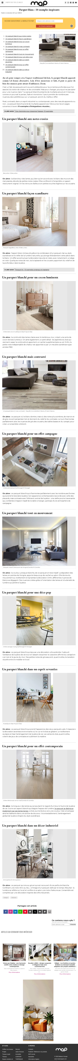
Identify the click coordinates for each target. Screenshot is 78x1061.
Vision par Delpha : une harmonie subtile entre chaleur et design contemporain (14, 964)
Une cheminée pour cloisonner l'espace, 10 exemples (34, 111)
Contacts (30, 1037)
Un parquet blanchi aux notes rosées (18, 36)
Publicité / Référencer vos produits (37, 1040)
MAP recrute (31, 1042)
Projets (4, 1040)
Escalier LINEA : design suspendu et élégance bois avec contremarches (39, 964)
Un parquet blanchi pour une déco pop (19, 57)
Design (6, 897)
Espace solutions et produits (7, 1049)
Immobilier (18, 1042)
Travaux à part (6, 1042)
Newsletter (31, 1045)
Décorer (14, 897)
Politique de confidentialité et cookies (38, 1050)
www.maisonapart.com (60, 1047)
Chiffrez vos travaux (7, 1037)
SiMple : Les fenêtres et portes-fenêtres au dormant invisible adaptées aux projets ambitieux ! (65, 964)
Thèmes (4, 1045)
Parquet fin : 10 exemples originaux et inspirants (32, 270)
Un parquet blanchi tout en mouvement (19, 54)
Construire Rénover (7, 1052)
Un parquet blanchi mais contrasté (17, 46)
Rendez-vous (19, 1052)
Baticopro (18, 1050)
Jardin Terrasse (19, 1040)
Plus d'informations (14, 972)
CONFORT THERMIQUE (19, 1046)
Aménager (5, 1054)
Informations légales (33, 1047)
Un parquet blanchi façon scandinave (18, 39)
